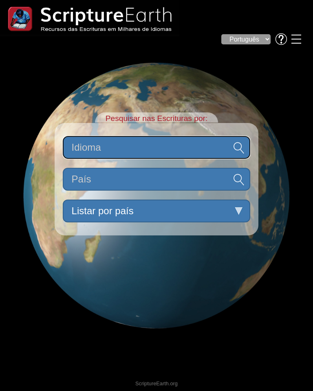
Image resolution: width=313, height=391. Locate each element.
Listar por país (103, 210)
